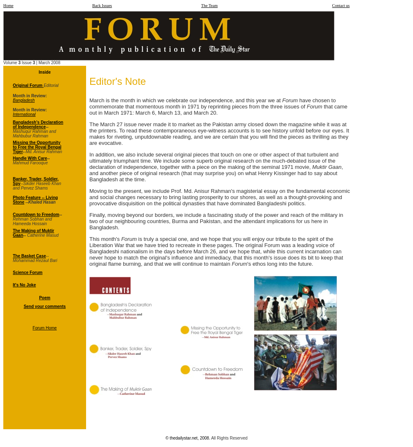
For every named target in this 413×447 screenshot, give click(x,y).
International (24, 114)
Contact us (341, 5)
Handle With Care (30, 158)
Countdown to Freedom (36, 214)
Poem (44, 298)
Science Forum (28, 272)
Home (8, 5)
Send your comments (45, 306)
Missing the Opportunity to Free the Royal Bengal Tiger (37, 147)
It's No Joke (24, 285)
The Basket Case (29, 256)
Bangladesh (24, 100)
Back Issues (102, 5)
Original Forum (28, 85)
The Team (209, 5)
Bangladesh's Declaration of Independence (38, 124)
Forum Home (45, 328)
